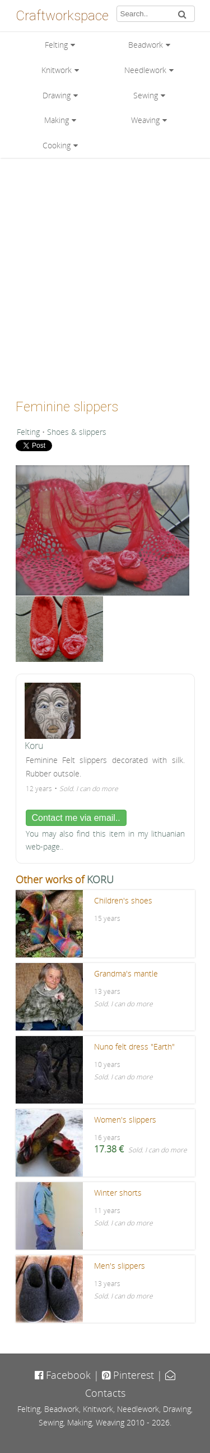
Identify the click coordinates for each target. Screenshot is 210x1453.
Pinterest (128, 1375)
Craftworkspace (62, 16)
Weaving (145, 120)
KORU (100, 879)
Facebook (63, 1375)
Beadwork (145, 44)
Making (56, 120)
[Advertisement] (105, 274)
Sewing (145, 95)
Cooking (57, 145)
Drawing (57, 95)
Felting (56, 44)
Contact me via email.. (76, 818)
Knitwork (56, 70)
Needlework (145, 70)
